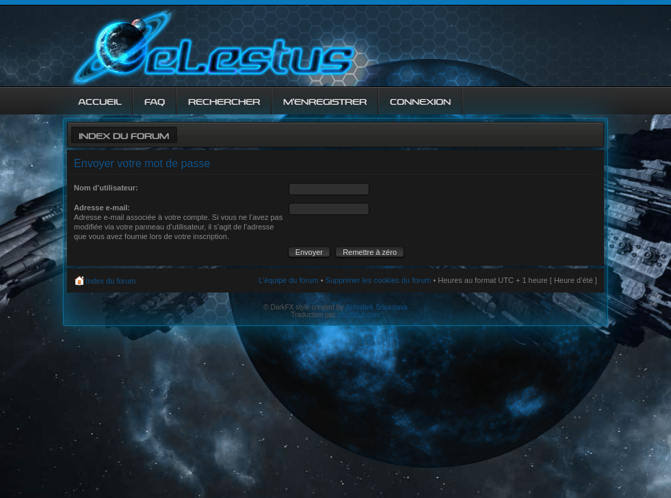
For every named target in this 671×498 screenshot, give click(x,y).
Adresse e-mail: (102, 207)
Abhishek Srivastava (376, 307)
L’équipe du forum (288, 280)
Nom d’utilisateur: (106, 188)
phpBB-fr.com (359, 315)
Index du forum (124, 134)
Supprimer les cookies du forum (379, 280)
